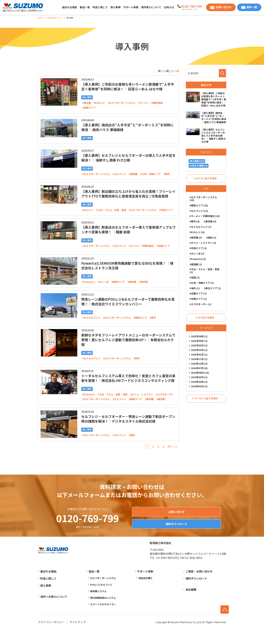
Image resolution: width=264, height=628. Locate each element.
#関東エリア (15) (199, 205)
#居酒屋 (133, 174)
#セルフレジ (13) (199, 210)
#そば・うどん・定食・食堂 (111, 210)
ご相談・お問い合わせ (199, 571)
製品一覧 (85, 7)
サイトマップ (78, 622)
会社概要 (191, 589)
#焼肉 (132, 435)
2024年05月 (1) (199, 377)
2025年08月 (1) (199, 336)
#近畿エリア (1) (198, 293)
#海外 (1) (195, 288)
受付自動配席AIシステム (103, 597)
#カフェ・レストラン (141, 394)
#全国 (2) (195, 277)
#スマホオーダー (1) (200, 304)
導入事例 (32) (197, 161)
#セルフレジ (119, 174)
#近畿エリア (163, 245)
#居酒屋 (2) (196, 264)
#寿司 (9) (195, 221)
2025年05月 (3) (199, 345)
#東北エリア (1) (212, 288)
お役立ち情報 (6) (198, 165)
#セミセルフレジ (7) (200, 226)
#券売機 (132, 281)
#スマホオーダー (165, 394)
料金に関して (100, 7)
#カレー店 (103, 281)
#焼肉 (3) (211, 237)
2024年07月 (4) (199, 368)
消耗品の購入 (145, 578)
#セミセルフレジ (91, 317)
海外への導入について (53, 597)
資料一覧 (251, 7)
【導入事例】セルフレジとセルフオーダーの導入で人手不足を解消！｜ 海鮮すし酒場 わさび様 (128, 158)
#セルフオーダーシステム (121, 102)
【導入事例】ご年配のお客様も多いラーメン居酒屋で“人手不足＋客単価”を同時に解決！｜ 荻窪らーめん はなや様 (127, 86)
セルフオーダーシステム (103, 578)
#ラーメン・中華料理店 (150, 102)
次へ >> (172, 446)
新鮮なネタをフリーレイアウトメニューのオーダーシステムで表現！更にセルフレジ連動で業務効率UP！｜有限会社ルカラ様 (128, 340)
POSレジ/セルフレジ (101, 584)
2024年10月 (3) (199, 363)
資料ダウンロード (176, 524)
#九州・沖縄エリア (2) (202, 282)
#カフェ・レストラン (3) (203, 242)
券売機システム (98, 591)
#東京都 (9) (210, 221)
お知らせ (169, 7)
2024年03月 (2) (199, 386)
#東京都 (86, 102)
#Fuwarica (88, 281)
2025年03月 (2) (199, 350)
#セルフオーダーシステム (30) (203, 198)
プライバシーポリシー (51, 622)
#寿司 (166, 174)
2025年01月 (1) (199, 354)
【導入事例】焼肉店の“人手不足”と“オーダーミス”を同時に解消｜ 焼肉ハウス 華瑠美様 (127, 127)
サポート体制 (130, 7)
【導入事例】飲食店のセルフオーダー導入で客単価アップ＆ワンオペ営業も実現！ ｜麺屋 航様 (128, 229)
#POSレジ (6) (197, 232)
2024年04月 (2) (199, 381)
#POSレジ (99, 102)
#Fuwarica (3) (198, 259)
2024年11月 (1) (199, 359)
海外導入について (151, 7)
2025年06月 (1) (199, 341)
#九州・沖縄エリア (150, 174)
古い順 (175, 71)
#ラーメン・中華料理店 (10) (205, 216)
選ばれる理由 (69, 7)
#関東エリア (89, 107)
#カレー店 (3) (197, 253)
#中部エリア (166, 210)
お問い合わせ (223, 7)
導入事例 (115, 7)
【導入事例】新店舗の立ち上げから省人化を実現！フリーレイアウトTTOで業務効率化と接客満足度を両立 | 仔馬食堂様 (128, 194)
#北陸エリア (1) (198, 298)
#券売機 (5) (196, 237)
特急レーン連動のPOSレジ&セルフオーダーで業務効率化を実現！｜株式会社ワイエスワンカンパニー (128, 301)
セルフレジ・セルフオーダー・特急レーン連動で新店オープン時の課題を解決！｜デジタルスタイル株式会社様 (128, 419)
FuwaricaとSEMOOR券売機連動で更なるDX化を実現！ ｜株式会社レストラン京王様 (127, 265)
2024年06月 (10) (200, 372)
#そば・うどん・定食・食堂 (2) (204, 270)
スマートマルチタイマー (103, 604)
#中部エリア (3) (198, 248)
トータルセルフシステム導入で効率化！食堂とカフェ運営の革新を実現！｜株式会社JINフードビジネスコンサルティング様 (128, 378)
